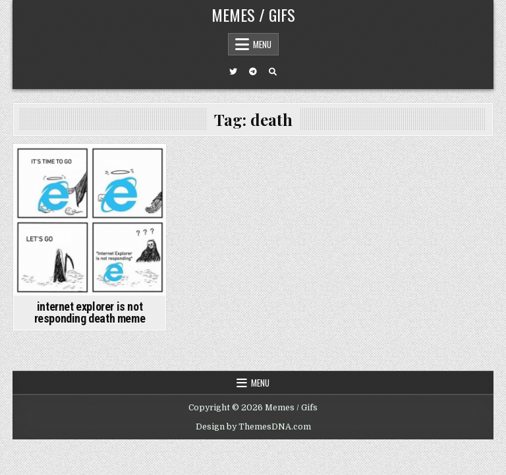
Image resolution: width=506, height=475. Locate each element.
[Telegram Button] (253, 71)
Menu (262, 44)
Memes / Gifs (253, 14)
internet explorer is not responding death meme (90, 312)
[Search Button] (272, 71)
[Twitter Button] (233, 71)
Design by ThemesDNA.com (253, 426)
